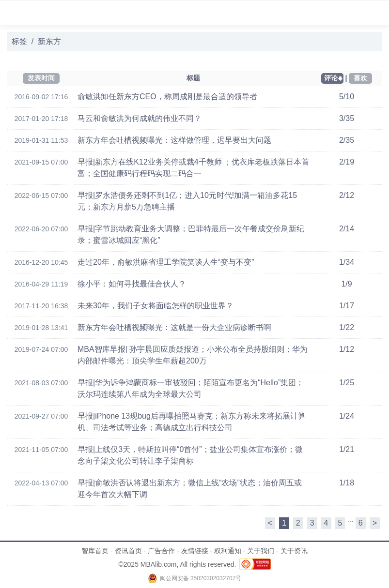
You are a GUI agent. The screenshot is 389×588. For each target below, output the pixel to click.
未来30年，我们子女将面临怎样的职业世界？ (155, 306)
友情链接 (194, 551)
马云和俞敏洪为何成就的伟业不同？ (140, 118)
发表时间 (41, 78)
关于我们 (260, 551)
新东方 (49, 41)
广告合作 (161, 551)
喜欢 (360, 78)
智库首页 (95, 551)
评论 (331, 78)
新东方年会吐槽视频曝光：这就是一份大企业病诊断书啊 (174, 327)
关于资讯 (294, 551)
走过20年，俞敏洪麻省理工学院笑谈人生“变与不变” (166, 262)
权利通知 (227, 551)
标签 (19, 41)
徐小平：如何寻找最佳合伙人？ (132, 284)
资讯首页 (128, 551)
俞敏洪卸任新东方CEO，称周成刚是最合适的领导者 (167, 96)
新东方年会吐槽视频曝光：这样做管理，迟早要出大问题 (174, 140)
